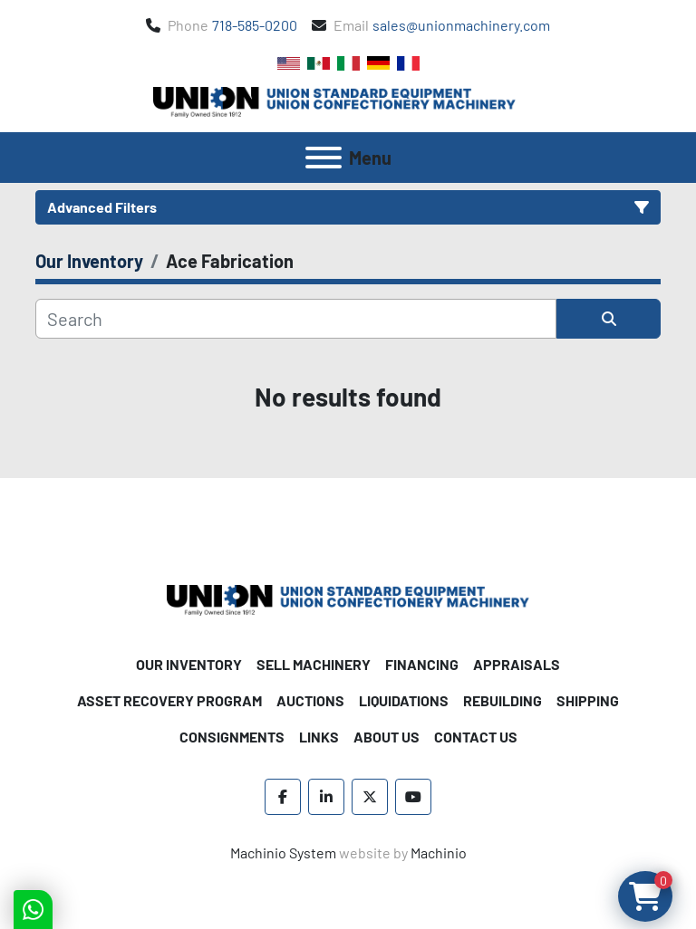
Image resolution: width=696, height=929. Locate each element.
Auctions (310, 700)
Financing (422, 664)
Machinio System (283, 852)
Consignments (232, 736)
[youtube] (413, 797)
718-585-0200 (254, 25)
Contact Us (475, 736)
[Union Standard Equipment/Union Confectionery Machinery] (348, 598)
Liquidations (404, 700)
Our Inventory (189, 664)
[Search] (295, 319)
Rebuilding (502, 700)
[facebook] (283, 797)
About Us (386, 736)
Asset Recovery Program (169, 700)
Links (319, 736)
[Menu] (323, 157)
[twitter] (370, 797)
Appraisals (516, 664)
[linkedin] (326, 797)
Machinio (439, 852)
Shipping (587, 700)
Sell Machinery (313, 664)
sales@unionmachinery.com (461, 25)
